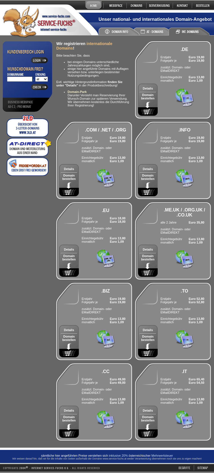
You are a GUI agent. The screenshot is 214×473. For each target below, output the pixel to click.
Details (148, 88)
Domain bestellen (148, 96)
